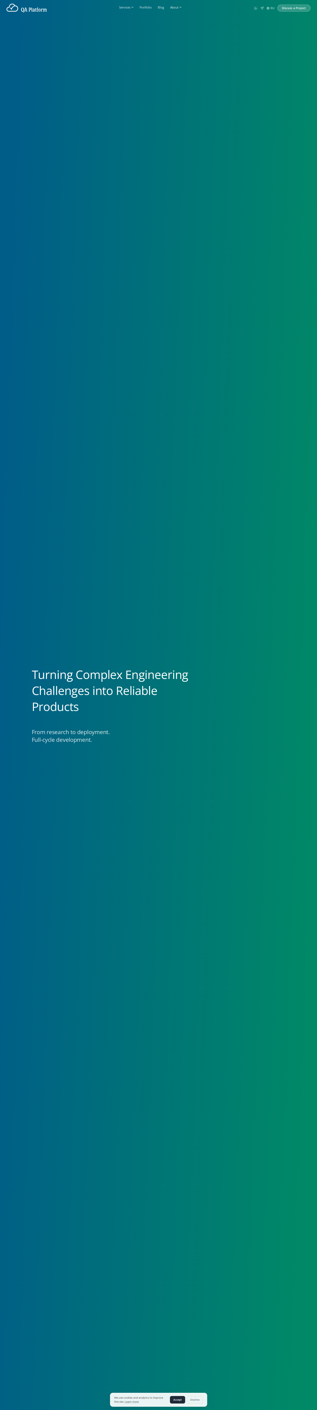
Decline (195, 1399)
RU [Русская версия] (270, 8)
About (175, 7)
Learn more (132, 1402)
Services (126, 7)
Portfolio (146, 7)
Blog (161, 7)
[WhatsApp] (255, 8)
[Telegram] (262, 8)
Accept (177, 1399)
